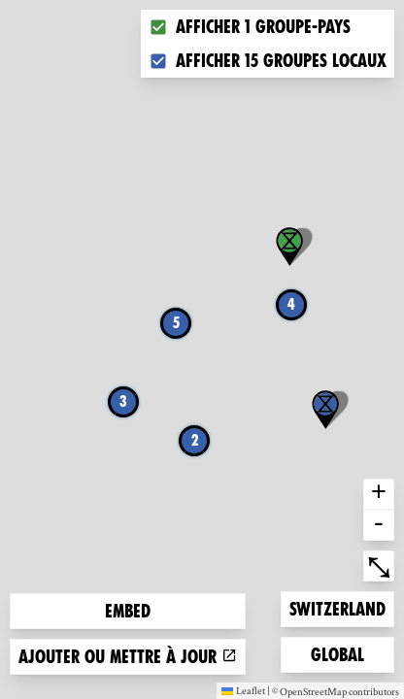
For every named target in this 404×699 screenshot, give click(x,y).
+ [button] (379, 494)
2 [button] (194, 440)
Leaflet (243, 690)
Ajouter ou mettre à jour (127, 657)
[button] (325, 409)
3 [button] (123, 401)
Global (342, 653)
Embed (128, 611)
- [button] (379, 525)
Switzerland (337, 607)
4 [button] (291, 304)
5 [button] (176, 323)
